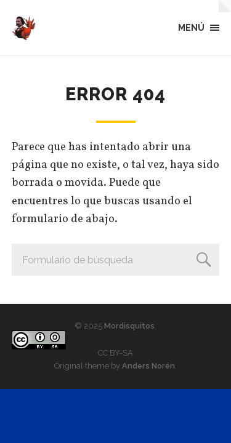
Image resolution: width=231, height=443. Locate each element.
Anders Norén (148, 365)
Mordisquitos (129, 325)
